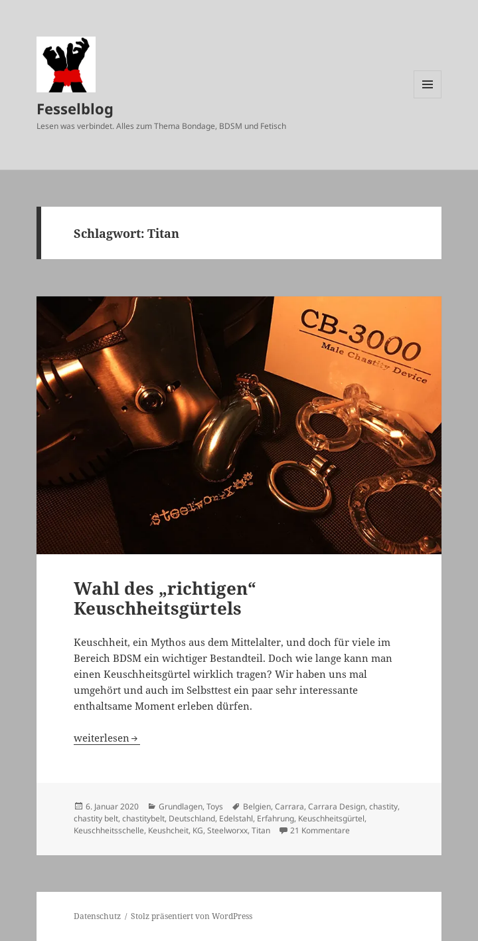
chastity (383, 806)
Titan (261, 830)
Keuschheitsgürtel (331, 818)
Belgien (257, 806)
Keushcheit (168, 830)
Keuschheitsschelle (109, 830)
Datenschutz (97, 916)
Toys (214, 806)
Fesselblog (75, 108)
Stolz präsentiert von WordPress (191, 916)
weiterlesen (107, 737)
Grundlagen (180, 806)
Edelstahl (236, 818)
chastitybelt (143, 818)
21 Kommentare (320, 830)
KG (198, 830)
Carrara (289, 806)
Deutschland (192, 818)
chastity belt (96, 818)
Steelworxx (227, 830)
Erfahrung (275, 818)
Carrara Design (336, 806)
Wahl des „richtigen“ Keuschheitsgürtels (165, 598)
